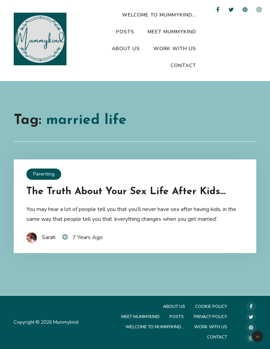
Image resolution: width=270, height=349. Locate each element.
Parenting (43, 174)
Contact (183, 65)
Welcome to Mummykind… (159, 15)
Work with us (174, 48)
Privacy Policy (210, 317)
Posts (125, 31)
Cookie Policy (211, 306)
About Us (126, 48)
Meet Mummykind (172, 31)
